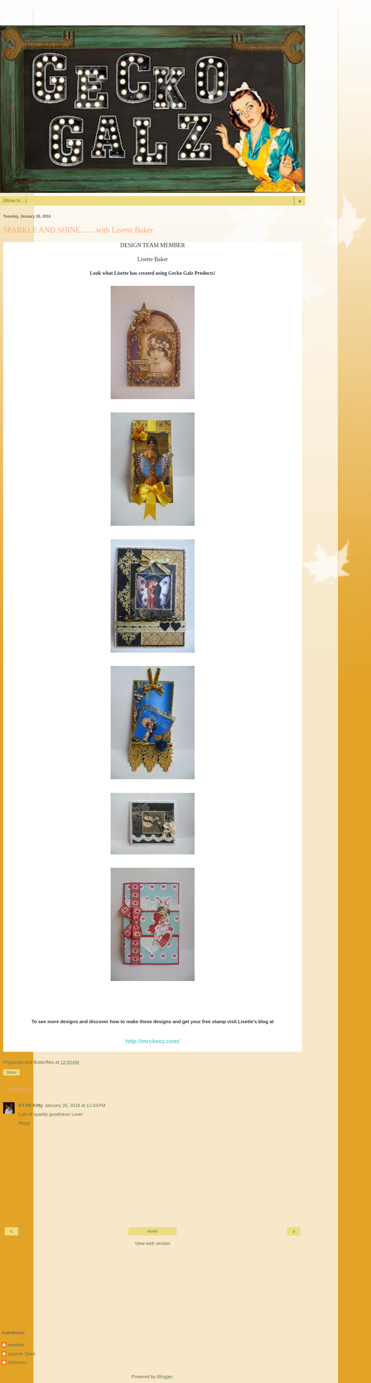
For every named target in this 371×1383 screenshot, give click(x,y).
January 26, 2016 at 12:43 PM (75, 1105)
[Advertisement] (152, 17)
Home (153, 1231)
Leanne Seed (21, 1353)
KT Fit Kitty (30, 1105)
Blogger (165, 1376)
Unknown (17, 1362)
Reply (24, 1123)
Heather (16, 1344)
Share (11, 1072)
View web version (152, 1243)
